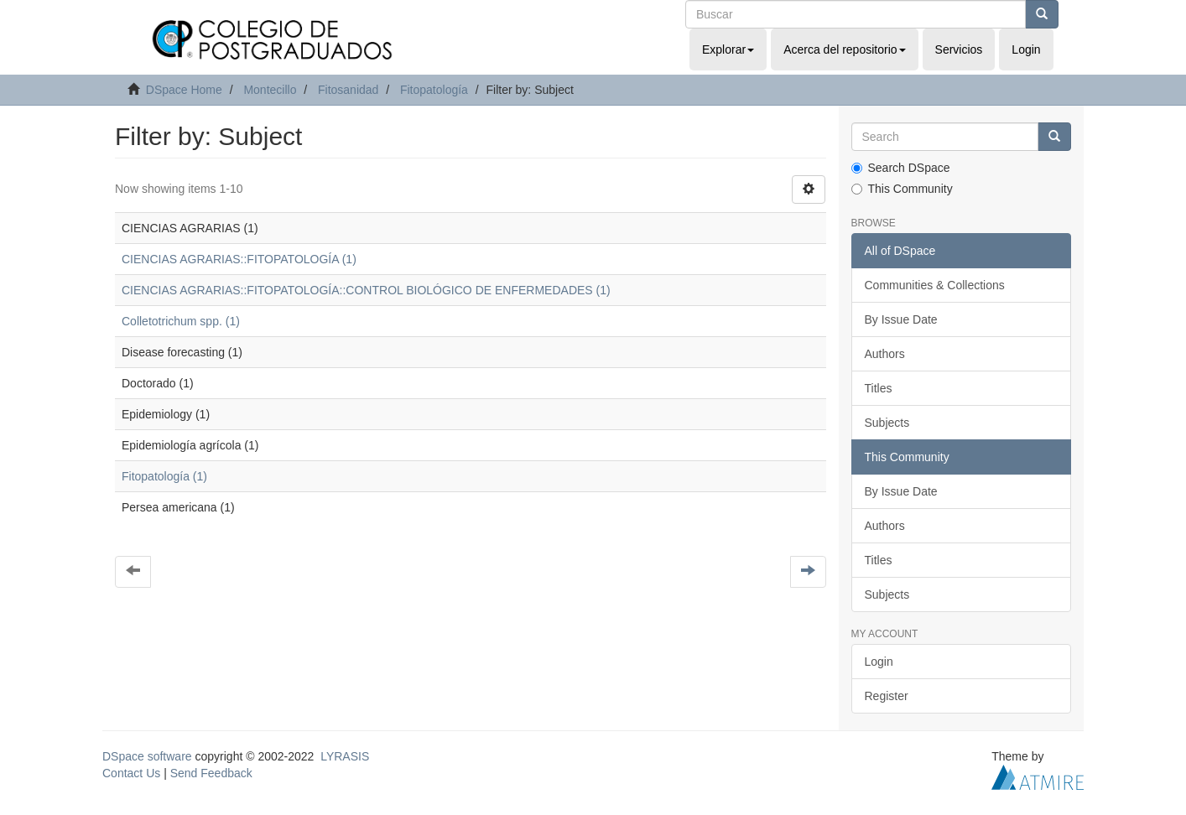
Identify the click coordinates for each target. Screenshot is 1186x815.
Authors (885, 354)
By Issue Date (901, 319)
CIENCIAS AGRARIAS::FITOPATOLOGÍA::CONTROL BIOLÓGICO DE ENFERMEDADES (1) (366, 290)
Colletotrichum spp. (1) (181, 321)
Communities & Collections (935, 285)
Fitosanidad (348, 89)
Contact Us (131, 773)
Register (886, 696)
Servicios (959, 49)
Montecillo (269, 89)
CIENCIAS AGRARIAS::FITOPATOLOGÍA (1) (239, 259)
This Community (902, 188)
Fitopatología (434, 89)
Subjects (887, 422)
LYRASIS (344, 756)
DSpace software (147, 756)
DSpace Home (184, 89)
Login (879, 661)
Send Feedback (211, 773)
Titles (878, 388)
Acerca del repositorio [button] (844, 49)
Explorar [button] (728, 49)
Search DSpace (900, 167)
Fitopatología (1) (164, 476)
